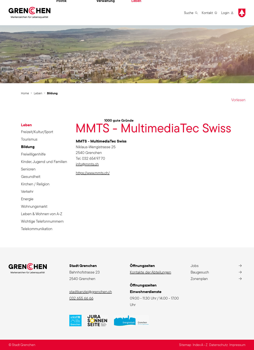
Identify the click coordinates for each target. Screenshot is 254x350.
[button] (191, 12)
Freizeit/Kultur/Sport (37, 131)
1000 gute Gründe (118, 120)
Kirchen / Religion (35, 184)
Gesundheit (30, 176)
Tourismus (29, 139)
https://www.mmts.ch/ (93, 172)
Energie (27, 198)
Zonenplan (199, 278)
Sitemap (185, 345)
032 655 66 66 (81, 298)
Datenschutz (218, 345)
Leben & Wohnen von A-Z (41, 213)
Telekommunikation (36, 228)
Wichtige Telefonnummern (42, 221)
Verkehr (27, 191)
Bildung (32, 147)
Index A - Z (200, 345)
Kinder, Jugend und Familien (44, 161)
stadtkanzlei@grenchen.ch (90, 291)
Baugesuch (200, 272)
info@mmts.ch (87, 164)
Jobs (195, 265)
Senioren (28, 169)
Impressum (237, 345)
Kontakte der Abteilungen (150, 272)
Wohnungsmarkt (34, 206)
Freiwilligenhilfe (33, 154)
